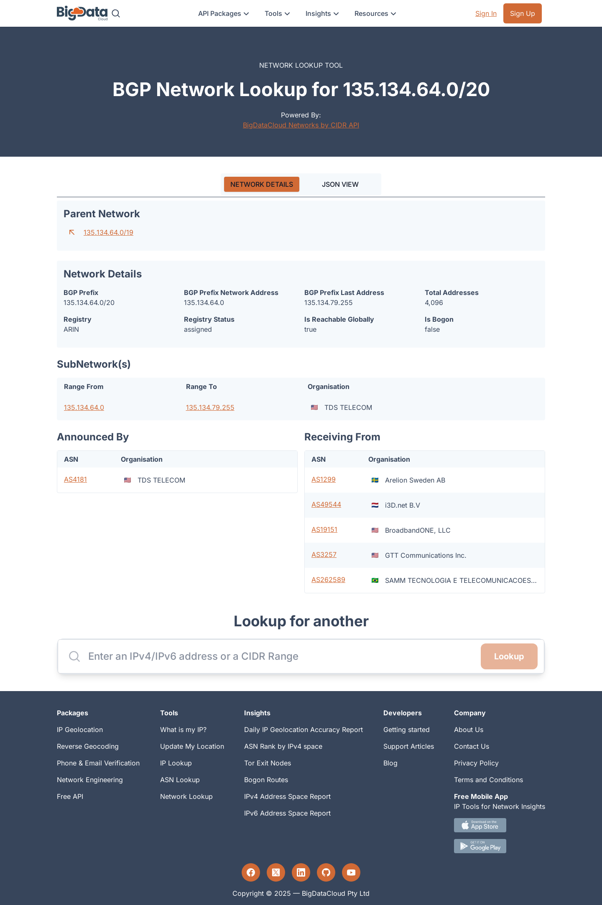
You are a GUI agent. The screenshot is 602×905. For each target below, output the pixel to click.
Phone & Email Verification (98, 763)
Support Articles (408, 746)
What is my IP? (183, 729)
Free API (70, 796)
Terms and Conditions (488, 779)
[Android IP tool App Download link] (499, 846)
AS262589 (328, 579)
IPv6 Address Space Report (287, 813)
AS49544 (326, 504)
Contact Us (471, 746)
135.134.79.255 (210, 407)
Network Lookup (186, 796)
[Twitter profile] (276, 872)
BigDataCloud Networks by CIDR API (301, 125)
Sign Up (522, 13)
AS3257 (324, 554)
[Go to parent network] (72, 232)
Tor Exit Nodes (267, 763)
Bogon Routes (266, 779)
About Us (468, 729)
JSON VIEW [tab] (340, 184)
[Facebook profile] (251, 872)
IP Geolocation (80, 729)
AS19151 (324, 529)
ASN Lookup (180, 779)
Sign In (486, 13)
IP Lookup (176, 763)
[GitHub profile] (326, 872)
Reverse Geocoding (88, 746)
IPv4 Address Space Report (287, 796)
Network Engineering (90, 779)
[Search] (115, 13)
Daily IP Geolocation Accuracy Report (303, 729)
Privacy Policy (476, 763)
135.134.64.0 (84, 407)
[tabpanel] (301, 397)
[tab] (261, 184)
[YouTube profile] (351, 872)
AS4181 (75, 479)
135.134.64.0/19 (108, 232)
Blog (390, 763)
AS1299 (323, 479)
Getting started (406, 729)
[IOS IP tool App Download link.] (499, 825)
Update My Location (192, 746)
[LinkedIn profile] (301, 872)
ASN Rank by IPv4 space (283, 746)
